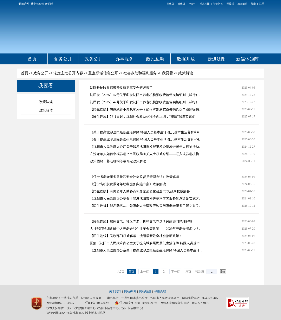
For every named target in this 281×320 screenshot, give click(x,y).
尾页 (188, 271)
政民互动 (155, 59)
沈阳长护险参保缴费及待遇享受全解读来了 (121, 87)
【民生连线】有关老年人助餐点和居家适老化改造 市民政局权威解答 (140, 191)
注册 (261, 3)
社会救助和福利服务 (140, 73)
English (192, 3)
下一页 (175, 271)
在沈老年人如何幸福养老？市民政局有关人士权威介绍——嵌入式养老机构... (145, 154)
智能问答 (218, 3)
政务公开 (94, 59)
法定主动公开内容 (68, 73)
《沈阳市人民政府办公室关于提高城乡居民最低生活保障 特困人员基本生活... (146, 250)
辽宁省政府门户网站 (42, 3)
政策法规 (46, 102)
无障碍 (230, 3)
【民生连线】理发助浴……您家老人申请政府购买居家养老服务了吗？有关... (145, 205)
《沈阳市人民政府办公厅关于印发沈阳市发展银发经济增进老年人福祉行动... (145, 146)
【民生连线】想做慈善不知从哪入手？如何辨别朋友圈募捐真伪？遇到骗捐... (145, 109)
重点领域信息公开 (103, 73)
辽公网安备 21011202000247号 (136, 303)
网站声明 (130, 291)
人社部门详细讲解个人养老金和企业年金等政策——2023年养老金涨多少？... (145, 228)
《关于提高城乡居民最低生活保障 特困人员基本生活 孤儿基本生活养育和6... (145, 132)
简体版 (170, 3)
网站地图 (145, 291)
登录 (253, 3)
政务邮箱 (242, 3)
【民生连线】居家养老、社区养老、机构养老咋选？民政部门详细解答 (141, 221)
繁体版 (181, 3)
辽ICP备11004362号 (97, 303)
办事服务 (124, 59)
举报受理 (160, 291)
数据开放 (186, 59)
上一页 (144, 271)
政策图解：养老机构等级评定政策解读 (118, 161)
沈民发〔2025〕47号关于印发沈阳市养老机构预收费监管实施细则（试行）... (145, 95)
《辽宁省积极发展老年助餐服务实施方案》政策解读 (128, 184)
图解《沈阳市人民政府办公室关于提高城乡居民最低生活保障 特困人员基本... (146, 243)
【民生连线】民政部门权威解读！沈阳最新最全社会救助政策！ (136, 236)
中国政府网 (23, 3)
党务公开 (63, 59)
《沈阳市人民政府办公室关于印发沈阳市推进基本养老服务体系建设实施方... (145, 198)
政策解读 (185, 73)
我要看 (167, 73)
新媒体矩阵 (247, 59)
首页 (32, 59)
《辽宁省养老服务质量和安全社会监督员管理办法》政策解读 (134, 177)
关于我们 (115, 291)
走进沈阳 (217, 59)
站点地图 (205, 3)
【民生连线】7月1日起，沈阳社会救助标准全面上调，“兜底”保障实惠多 (142, 116)
